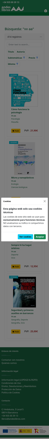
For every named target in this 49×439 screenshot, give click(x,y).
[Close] (45, 201)
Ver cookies (25, 236)
